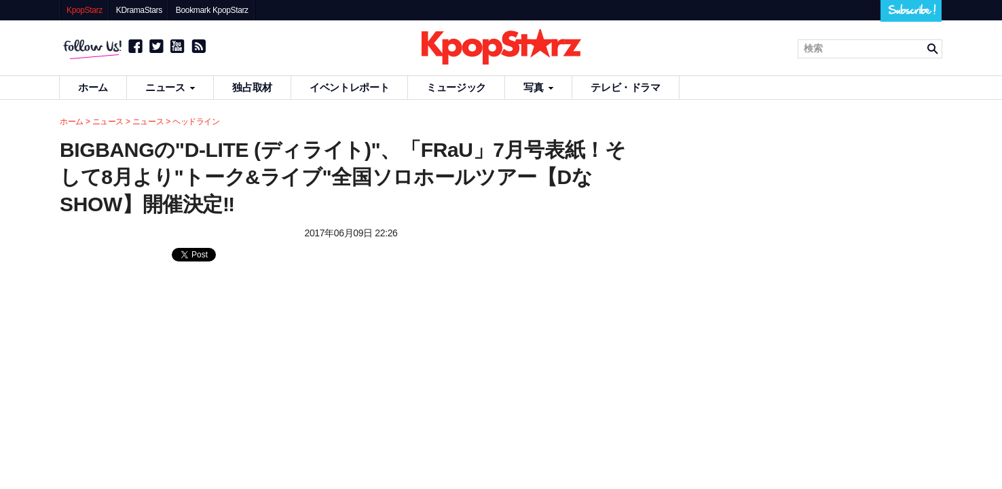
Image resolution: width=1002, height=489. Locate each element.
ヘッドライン (196, 121)
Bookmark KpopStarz (212, 10)
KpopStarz (85, 10)
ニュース (170, 87)
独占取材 (252, 87)
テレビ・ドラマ (625, 87)
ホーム (93, 87)
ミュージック (456, 87)
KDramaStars (139, 10)
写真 (538, 87)
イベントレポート (349, 87)
